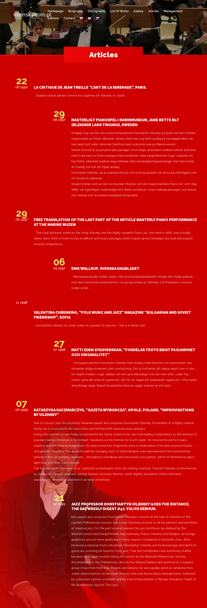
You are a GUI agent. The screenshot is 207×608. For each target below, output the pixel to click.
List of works (119, 11)
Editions (53, 18)
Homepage (55, 11)
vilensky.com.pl (26, 15)
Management (173, 11)
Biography (75, 11)
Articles (153, 11)
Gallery (138, 11)
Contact (69, 18)
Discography (96, 11)
